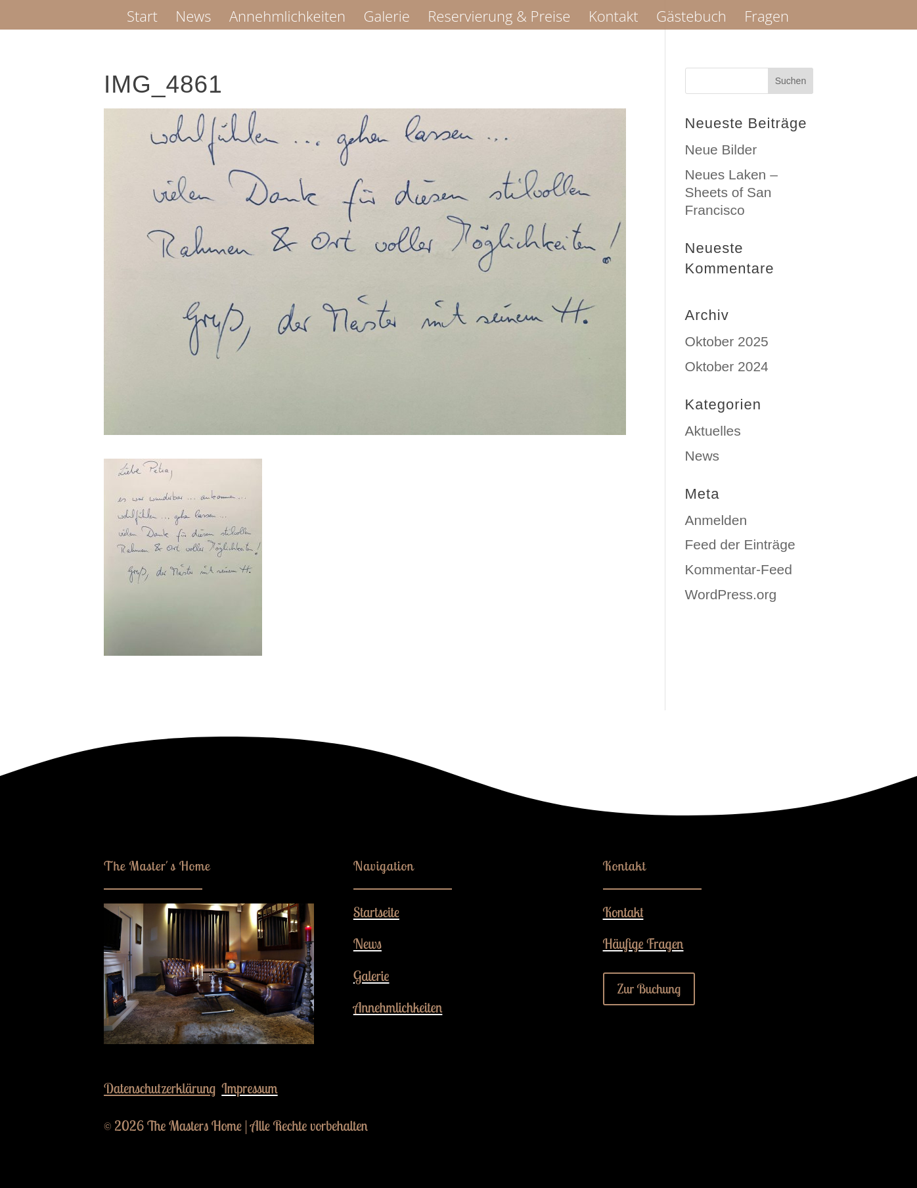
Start (142, 18)
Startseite (376, 912)
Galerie (387, 18)
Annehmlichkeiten (287, 18)
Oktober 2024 (727, 366)
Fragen (766, 18)
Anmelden (716, 520)
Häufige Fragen (643, 943)
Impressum (249, 1088)
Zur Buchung (649, 988)
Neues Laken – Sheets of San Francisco (731, 192)
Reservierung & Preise (499, 18)
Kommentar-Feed (738, 569)
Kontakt (613, 18)
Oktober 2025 (727, 341)
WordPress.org (731, 594)
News (193, 18)
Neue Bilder (721, 149)
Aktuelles (713, 430)
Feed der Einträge (740, 544)
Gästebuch (691, 18)
